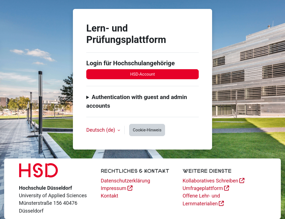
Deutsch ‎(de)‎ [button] (101, 130)
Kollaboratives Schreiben (210, 181)
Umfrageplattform (203, 188)
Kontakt (109, 196)
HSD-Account (142, 74)
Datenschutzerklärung (125, 181)
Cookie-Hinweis (147, 130)
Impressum (113, 188)
